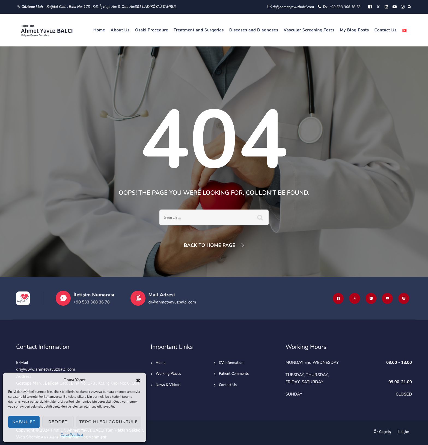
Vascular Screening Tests (309, 30)
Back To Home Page (209, 245)
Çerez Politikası (72, 434)
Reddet (58, 421)
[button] (138, 380)
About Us (120, 30)
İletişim (403, 431)
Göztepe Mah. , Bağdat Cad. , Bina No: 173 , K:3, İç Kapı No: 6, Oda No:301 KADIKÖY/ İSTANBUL (99, 6)
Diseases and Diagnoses (253, 30)
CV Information (231, 362)
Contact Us (385, 30)
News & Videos (168, 384)
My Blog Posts (354, 30)
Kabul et (23, 421)
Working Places (168, 373)
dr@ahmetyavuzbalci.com (293, 7)
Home (99, 30)
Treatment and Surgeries (199, 30)
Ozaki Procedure (151, 30)
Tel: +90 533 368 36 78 (341, 7)
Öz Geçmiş (382, 431)
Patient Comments (234, 373)
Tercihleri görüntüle (108, 421)
